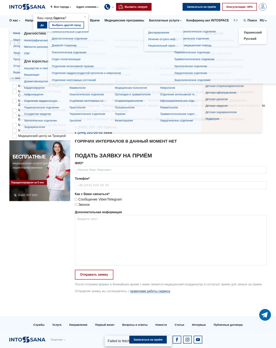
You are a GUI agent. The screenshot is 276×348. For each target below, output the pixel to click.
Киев (21, 69)
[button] (62, 7)
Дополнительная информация (98, 212)
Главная (15, 33)
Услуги (56, 324)
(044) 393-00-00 (90, 132)
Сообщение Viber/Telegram (98, 199)
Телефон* (82, 178)
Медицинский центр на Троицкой (42, 136)
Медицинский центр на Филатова (42, 110)
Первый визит (104, 324)
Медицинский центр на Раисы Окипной (39, 93)
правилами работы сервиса (150, 291)
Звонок (82, 205)
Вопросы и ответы (135, 324)
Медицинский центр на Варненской (34, 117)
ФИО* (79, 163)
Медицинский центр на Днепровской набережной (36, 102)
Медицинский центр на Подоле (40, 86)
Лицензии (56, 339)
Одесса (23, 63)
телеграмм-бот (203, 119)
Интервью (199, 324)
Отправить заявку (94, 274)
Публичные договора (228, 324)
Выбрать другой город (66, 25)
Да (42, 25)
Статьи (179, 324)
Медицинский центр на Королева (42, 130)
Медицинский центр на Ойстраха (42, 125)
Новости (161, 324)
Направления (78, 324)
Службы (38, 324)
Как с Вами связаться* (92, 194)
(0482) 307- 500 (90, 127)
